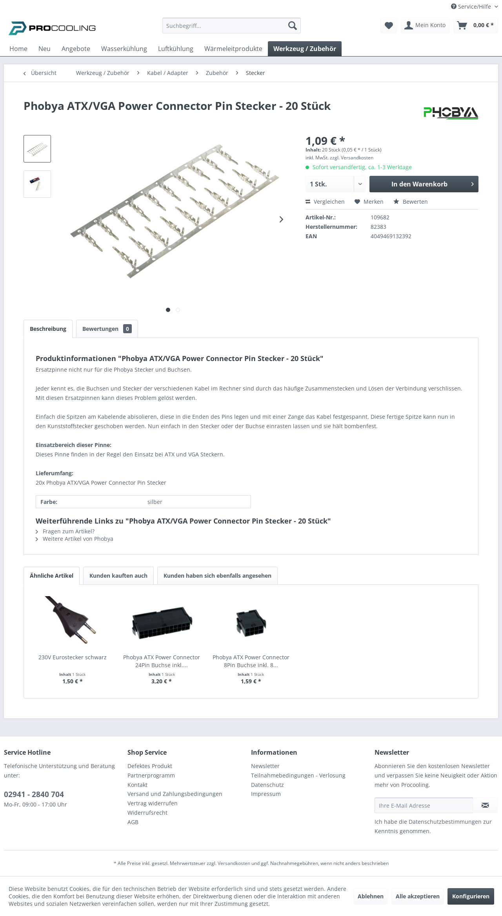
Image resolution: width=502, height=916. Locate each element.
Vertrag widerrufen (152, 803)
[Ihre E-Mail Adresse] (424, 805)
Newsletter (265, 766)
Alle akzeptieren (418, 896)
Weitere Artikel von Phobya (74, 538)
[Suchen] (292, 25)
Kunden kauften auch (118, 575)
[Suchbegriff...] (231, 25)
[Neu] (44, 48)
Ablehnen (371, 896)
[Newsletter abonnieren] (485, 805)
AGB (132, 822)
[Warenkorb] (475, 25)
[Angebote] (76, 48)
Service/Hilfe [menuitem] (472, 6)
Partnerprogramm (151, 775)
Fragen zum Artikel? (65, 531)
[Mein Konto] (425, 25)
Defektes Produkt (149, 766)
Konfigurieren (470, 896)
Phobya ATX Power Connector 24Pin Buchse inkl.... (161, 661)
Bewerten (410, 201)
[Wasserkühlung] (124, 48)
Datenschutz (267, 784)
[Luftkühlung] (176, 48)
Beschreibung (48, 328)
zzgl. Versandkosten (351, 157)
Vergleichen (325, 201)
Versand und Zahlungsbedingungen (174, 793)
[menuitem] (231, 29)
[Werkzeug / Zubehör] (305, 48)
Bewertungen (107, 328)
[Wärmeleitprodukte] (233, 48)
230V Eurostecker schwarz (72, 657)
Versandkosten (234, 863)
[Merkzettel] (388, 25)
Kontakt (137, 784)
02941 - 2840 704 (34, 794)
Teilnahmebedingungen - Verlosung (298, 775)
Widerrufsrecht (147, 812)
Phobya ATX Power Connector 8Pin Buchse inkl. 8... (251, 661)
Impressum (266, 793)
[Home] (18, 48)
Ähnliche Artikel (51, 575)
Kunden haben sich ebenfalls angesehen (217, 575)
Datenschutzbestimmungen (445, 821)
